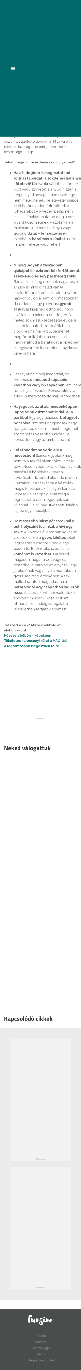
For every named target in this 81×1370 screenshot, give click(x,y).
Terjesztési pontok (41, 1360)
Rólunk (41, 1336)
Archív (41, 1354)
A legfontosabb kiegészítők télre (31, 646)
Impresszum (41, 1342)
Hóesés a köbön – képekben (28, 636)
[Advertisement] (36, 882)
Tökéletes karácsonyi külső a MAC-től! (35, 641)
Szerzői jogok (41, 1348)
